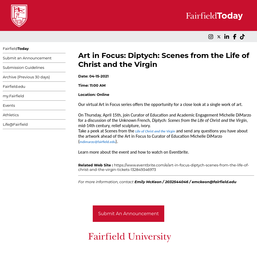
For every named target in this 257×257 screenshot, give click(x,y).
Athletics (11, 115)
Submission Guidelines (23, 67)
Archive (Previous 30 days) (26, 77)
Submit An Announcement (128, 213)
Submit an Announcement (27, 58)
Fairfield (16, 48)
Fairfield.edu (14, 86)
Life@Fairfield (15, 124)
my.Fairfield (13, 96)
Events (9, 105)
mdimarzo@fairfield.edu (98, 142)
